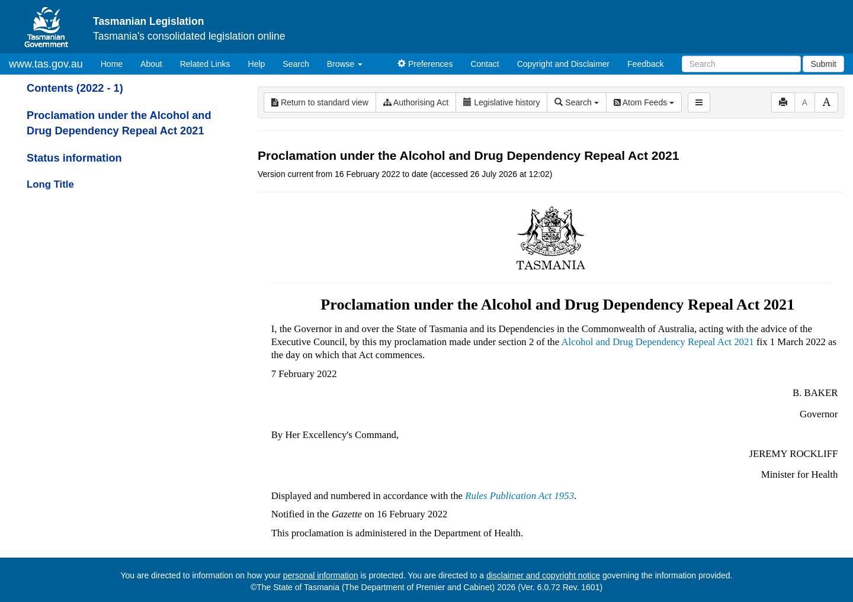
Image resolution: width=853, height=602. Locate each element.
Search (296, 64)
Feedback (645, 64)
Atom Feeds (644, 102)
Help (256, 64)
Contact (484, 64)
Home (116, 63)
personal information (320, 575)
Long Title (50, 184)
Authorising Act (416, 102)
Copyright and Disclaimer (563, 64)
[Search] (741, 64)
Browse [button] (345, 64)
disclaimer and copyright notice (543, 575)
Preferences (425, 64)
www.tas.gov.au (46, 64)
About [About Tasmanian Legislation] (151, 64)
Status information (74, 158)
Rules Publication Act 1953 (519, 495)
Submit (823, 64)
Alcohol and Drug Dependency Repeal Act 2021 (657, 341)
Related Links (205, 64)
